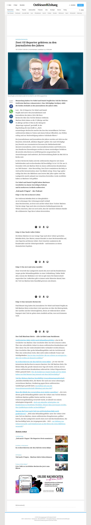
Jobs (46, 10)
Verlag (65, 10)
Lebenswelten (32, 10)
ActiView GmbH (53, 520)
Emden (49, 13)
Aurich (44, 13)
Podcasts (40, 10)
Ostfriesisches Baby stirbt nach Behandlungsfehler (35, 340)
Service (59, 10)
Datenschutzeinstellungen (63, 519)
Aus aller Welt (25, 13)
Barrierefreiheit (41, 519)
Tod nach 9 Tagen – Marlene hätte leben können (34, 457)
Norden (55, 13)
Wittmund (61, 13)
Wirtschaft (72, 13)
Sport (66, 13)
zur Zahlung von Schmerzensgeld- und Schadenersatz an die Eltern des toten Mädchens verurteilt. (40, 423)
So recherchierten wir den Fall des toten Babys (33, 362)
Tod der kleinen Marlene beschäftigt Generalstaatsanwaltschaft (40, 378)
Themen (24, 10)
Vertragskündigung (51, 519)
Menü (8, 5)
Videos (17, 10)
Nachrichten (10, 10)
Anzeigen (52, 10)
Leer (32, 13)
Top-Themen (10, 13)
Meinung (79, 13)
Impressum (34, 519)
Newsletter (22, 5)
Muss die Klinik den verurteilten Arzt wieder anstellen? (37, 392)
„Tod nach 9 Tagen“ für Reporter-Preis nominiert (34, 438)
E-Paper (15, 5)
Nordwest (17, 13)
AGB (22, 519)
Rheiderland (38, 13)
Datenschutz (27, 519)
